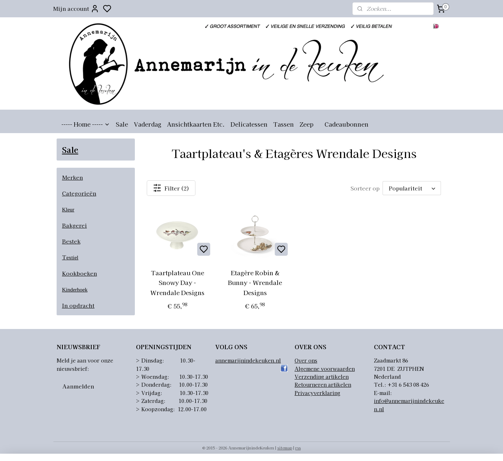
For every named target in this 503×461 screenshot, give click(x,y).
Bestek (71, 241)
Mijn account (76, 8)
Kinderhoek (75, 290)
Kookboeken (79, 273)
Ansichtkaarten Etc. (196, 124)
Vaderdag (147, 124)
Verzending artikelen (322, 376)
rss (298, 448)
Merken (72, 177)
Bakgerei (74, 225)
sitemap (284, 448)
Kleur (68, 209)
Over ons (306, 360)
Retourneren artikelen (323, 384)
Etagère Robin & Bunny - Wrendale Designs (255, 282)
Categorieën (79, 193)
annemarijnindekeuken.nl (248, 360)
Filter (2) (171, 188)
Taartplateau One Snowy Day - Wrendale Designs (177, 282)
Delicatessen (249, 124)
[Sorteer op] (412, 188)
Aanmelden (78, 386)
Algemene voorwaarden (325, 368)
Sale (122, 124)
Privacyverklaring (317, 392)
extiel (72, 257)
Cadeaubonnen (347, 124)
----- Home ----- (85, 124)
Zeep (306, 124)
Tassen (283, 124)
